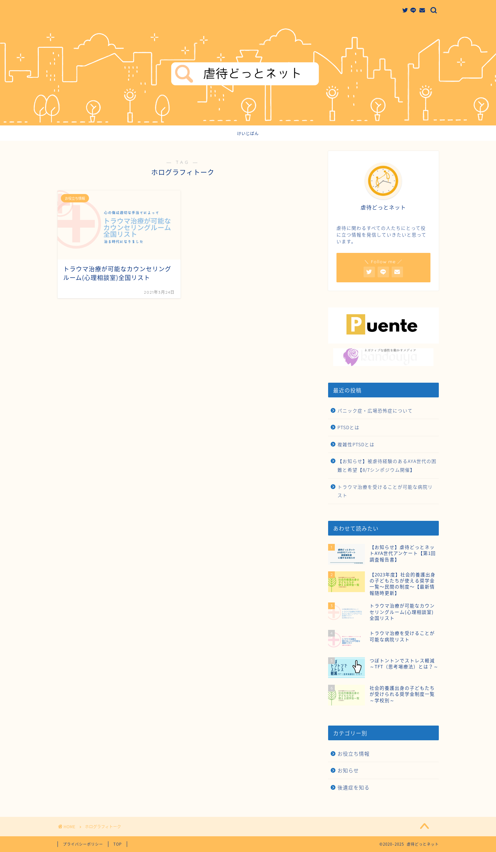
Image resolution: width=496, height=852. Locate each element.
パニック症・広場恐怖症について (375, 410)
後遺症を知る (353, 787)
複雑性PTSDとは (356, 444)
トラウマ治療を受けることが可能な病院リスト (385, 491)
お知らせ (348, 770)
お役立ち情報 (353, 753)
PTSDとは (348, 427)
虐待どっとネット (248, 11)
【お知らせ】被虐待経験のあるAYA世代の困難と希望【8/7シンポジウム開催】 (386, 465)
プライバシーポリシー (83, 844)
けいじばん (248, 133)
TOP (117, 844)
